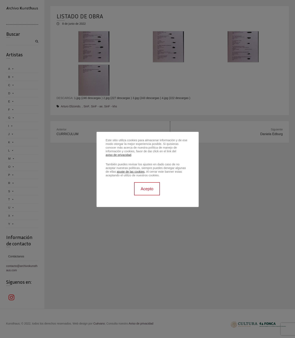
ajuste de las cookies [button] (131, 171)
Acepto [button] (147, 189)
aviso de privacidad (118, 155)
